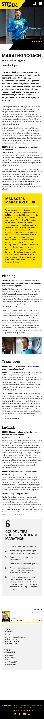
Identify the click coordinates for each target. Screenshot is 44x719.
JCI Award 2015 (11, 643)
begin (38, 609)
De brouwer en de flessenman (16, 637)
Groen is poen (10, 658)
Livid (18, 710)
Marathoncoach (11, 660)
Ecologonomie (11, 664)
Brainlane (30, 710)
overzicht (37, 612)
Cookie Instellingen (26, 707)
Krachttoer (9, 635)
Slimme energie (11, 639)
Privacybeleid (16, 707)
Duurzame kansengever (14, 641)
